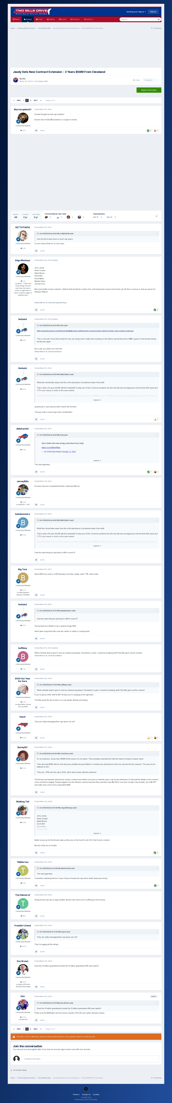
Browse (76, 19)
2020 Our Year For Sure (22, 679)
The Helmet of (22, 895)
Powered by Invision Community (86, 1099)
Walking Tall (22, 801)
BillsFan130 (23, 429)
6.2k (23, 248)
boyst (23, 717)
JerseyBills (23, 481)
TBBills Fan (22, 862)
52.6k (23, 738)
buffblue (22, 648)
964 (23, 916)
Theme (76, 1094)
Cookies (96, 1094)
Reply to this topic (148, 90)
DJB (62, 435)
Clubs (40, 19)
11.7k (23, 130)
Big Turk (22, 569)
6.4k (23, 702)
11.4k (23, 502)
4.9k (23, 883)
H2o (24, 79)
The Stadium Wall (41, 81)
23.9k (23, 1017)
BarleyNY (23, 747)
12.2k (23, 768)
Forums (29, 20)
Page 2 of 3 (50, 100)
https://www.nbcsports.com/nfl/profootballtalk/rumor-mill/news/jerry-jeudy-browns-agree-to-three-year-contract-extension (85, 331)
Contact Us (86, 1094)
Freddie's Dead (22, 925)
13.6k (23, 450)
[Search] (132, 19)
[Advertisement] (86, 49)
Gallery (52, 19)
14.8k (23, 822)
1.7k (23, 281)
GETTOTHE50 (22, 227)
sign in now (65, 1049)
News (17, 19)
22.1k (23, 982)
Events (63, 19)
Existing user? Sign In (136, 12)
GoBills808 (64, 233)
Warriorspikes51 (22, 109)
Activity (89, 19)
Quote (42, 130)
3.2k (23, 669)
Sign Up (153, 12)
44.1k (23, 340)
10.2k (23, 535)
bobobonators (22, 514)
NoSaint (22, 319)
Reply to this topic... (32, 1059)
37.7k (23, 590)
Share (136, 80)
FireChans (65, 753)
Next (36, 100)
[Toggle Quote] (38, 233)
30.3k (23, 946)
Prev (19, 100)
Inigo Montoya (22, 260)
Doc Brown (22, 961)
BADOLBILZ (65, 374)
